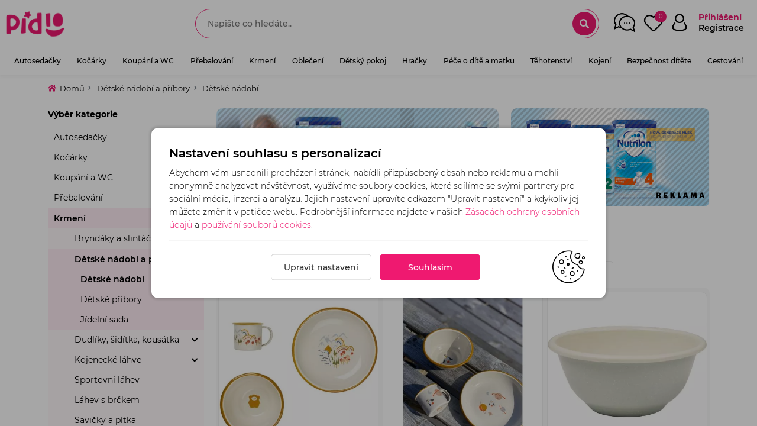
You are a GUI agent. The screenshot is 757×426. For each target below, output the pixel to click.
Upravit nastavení (321, 267)
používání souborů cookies (256, 225)
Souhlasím (430, 267)
